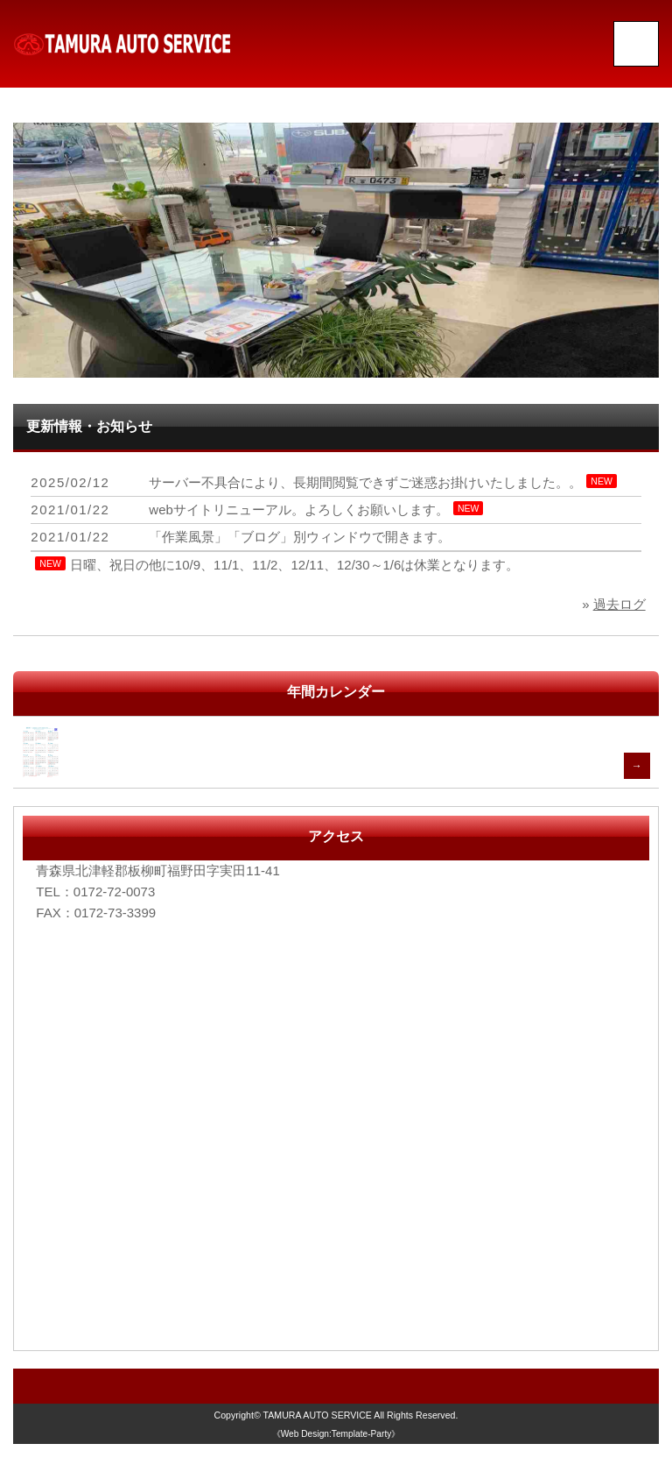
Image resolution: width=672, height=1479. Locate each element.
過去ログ (619, 604)
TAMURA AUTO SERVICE (317, 1415)
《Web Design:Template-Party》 (336, 1434)
